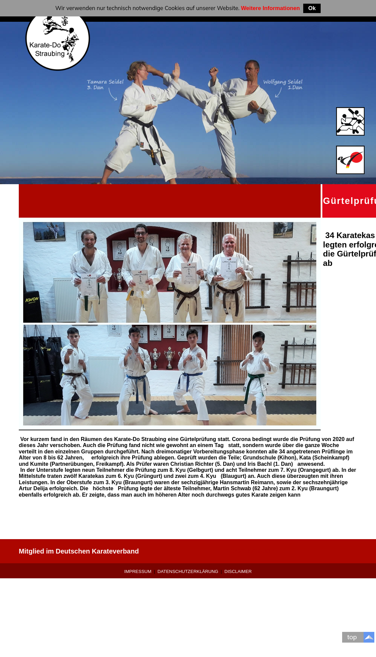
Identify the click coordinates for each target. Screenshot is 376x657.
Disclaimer (238, 571)
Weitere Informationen (270, 8)
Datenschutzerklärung (188, 571)
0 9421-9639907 (249, 551)
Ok (312, 8)
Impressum (138, 571)
